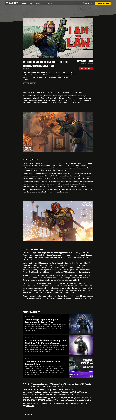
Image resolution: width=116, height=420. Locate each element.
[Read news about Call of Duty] (24, 3)
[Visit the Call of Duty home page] (14, 3)
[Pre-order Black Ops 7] (103, 3)
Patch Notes (48, 3)
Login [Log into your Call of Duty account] (87, 3)
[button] (7, 3)
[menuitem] (32, 3)
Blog (31, 3)
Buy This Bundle (86, 68)
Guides (39, 3)
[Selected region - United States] (92, 3)
